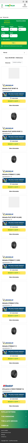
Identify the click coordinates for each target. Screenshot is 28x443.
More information (14, 105)
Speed (11, 33)
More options (5, 39)
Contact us (3, 436)
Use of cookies (4, 430)
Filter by (14, 52)
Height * (12, 26)
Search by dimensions (7, 21)
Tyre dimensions (14, 416)
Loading (3, 33)
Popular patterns (14, 412)
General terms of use (6, 432)
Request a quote (14, 101)
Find (14, 43)
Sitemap (3, 434)
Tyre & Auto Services (14, 421)
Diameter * (21, 26)
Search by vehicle (21, 21)
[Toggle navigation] (2, 5)
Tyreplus (14, 425)
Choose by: (7, 62)
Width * (3, 26)
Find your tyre (5, 17)
